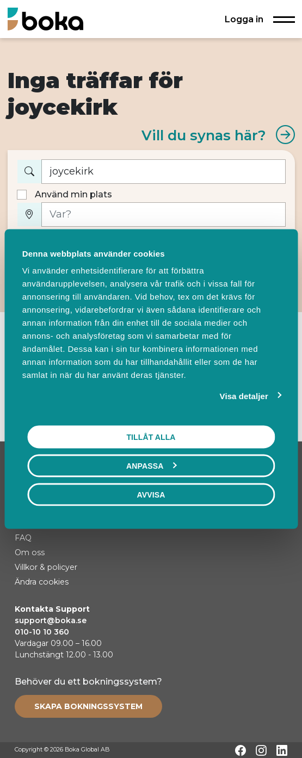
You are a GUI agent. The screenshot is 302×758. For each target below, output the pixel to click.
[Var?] (163, 214)
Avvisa (151, 494)
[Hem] (45, 18)
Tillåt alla (150, 436)
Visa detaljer (244, 395)
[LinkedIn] (281, 750)
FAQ (23, 538)
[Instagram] (261, 750)
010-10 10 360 (42, 632)
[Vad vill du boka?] (163, 171)
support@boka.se (51, 620)
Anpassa (151, 465)
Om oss (30, 552)
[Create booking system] (88, 706)
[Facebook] (240, 750)
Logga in (244, 19)
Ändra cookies (42, 582)
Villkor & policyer (46, 567)
